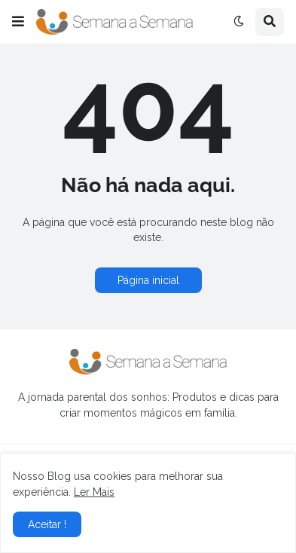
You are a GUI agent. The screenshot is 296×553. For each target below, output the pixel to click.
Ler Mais (94, 492)
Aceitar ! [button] (47, 524)
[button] (18, 22)
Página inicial (148, 280)
